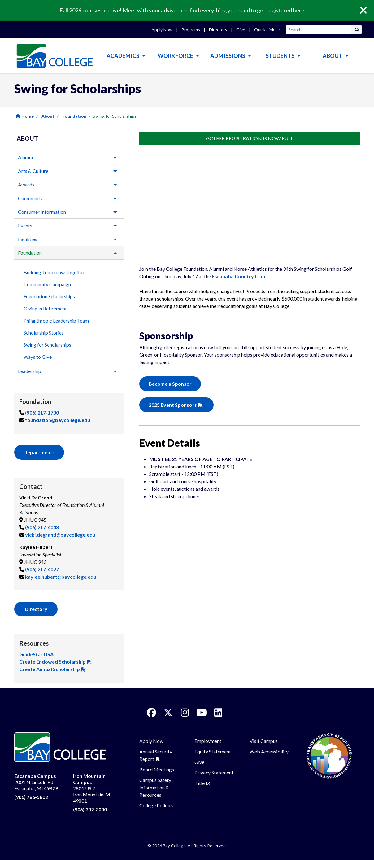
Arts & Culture (33, 171)
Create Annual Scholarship (49, 669)
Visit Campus (264, 741)
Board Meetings (156, 769)
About (47, 116)
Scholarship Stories (44, 333)
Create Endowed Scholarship (52, 662)
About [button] (333, 55)
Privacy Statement (213, 772)
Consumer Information (42, 212)
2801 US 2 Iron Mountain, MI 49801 (92, 788)
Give (240, 29)
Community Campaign (47, 284)
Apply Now (161, 29)
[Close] (367, 10)
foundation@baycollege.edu (57, 420)
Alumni (25, 157)
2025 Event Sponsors (173, 405)
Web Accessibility (269, 751)
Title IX (202, 783)
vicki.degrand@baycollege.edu (60, 535)
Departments (39, 452)
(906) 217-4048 (42, 527)
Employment (207, 741)
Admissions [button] (228, 55)
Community (30, 198)
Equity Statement (212, 751)
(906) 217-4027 (42, 569)
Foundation (74, 116)
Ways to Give (38, 357)
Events (25, 225)
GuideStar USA (36, 654)
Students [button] (280, 55)
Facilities (27, 239)
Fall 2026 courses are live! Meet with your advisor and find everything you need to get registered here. (182, 10)
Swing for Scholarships (47, 345)
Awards (26, 184)
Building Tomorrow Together (54, 272)
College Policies (156, 805)
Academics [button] (123, 55)
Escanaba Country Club (238, 276)
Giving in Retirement (45, 308)
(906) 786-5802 (31, 797)
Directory (218, 29)
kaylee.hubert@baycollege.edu (60, 577)
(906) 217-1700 (42, 412)
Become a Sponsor (170, 384)
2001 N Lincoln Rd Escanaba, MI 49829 (36, 782)
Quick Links (265, 29)
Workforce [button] (176, 55)
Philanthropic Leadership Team (56, 320)
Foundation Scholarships (49, 296)
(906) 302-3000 (90, 809)
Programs (190, 29)
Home (24, 116)
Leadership (29, 371)
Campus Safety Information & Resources (155, 787)
